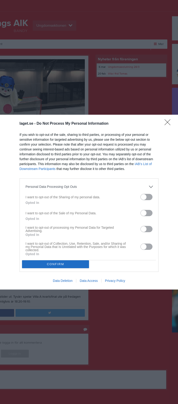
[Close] (169, 123)
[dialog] (89, 202)
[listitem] (89, 186)
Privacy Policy (115, 281)
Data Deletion (63, 281)
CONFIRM (55, 264)
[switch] (146, 197)
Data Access (89, 281)
